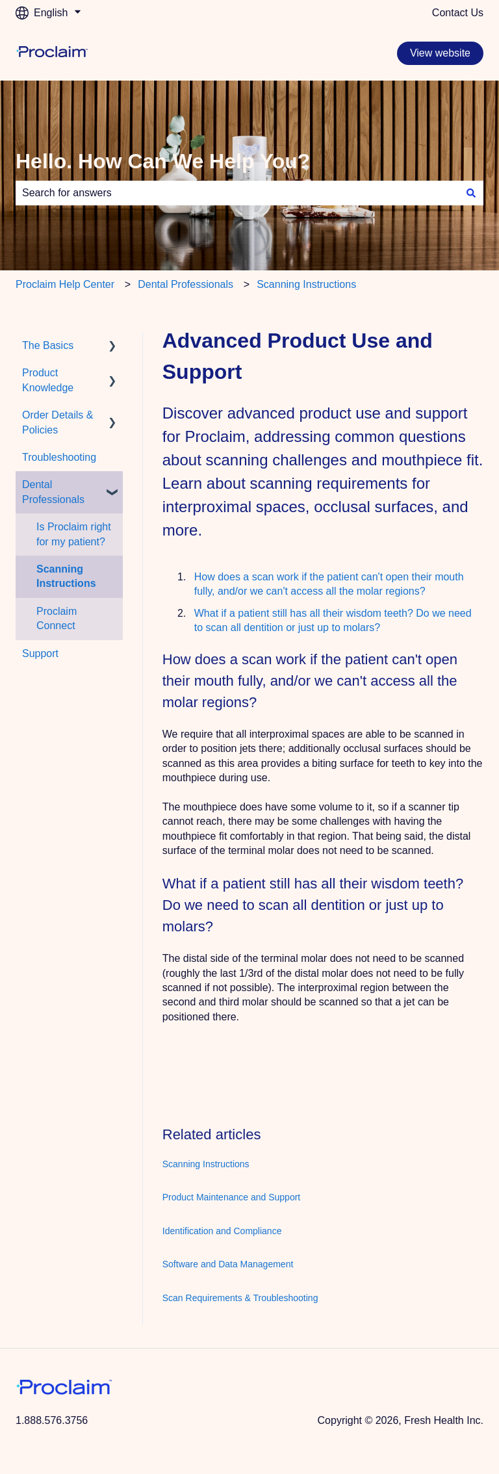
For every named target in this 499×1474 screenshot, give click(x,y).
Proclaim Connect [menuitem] (56, 618)
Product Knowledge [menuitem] (47, 380)
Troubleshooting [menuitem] (59, 457)
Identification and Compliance (222, 1231)
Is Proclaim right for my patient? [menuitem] (73, 534)
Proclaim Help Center (65, 284)
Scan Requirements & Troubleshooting (240, 1298)
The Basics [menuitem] (47, 345)
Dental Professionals (185, 284)
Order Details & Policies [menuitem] (57, 422)
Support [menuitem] (40, 653)
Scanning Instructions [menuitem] (66, 576)
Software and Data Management (228, 1264)
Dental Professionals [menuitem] (53, 491)
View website (440, 52)
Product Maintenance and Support (231, 1197)
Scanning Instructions (306, 284)
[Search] (471, 193)
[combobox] (237, 193)
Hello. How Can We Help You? (163, 161)
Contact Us (457, 12)
